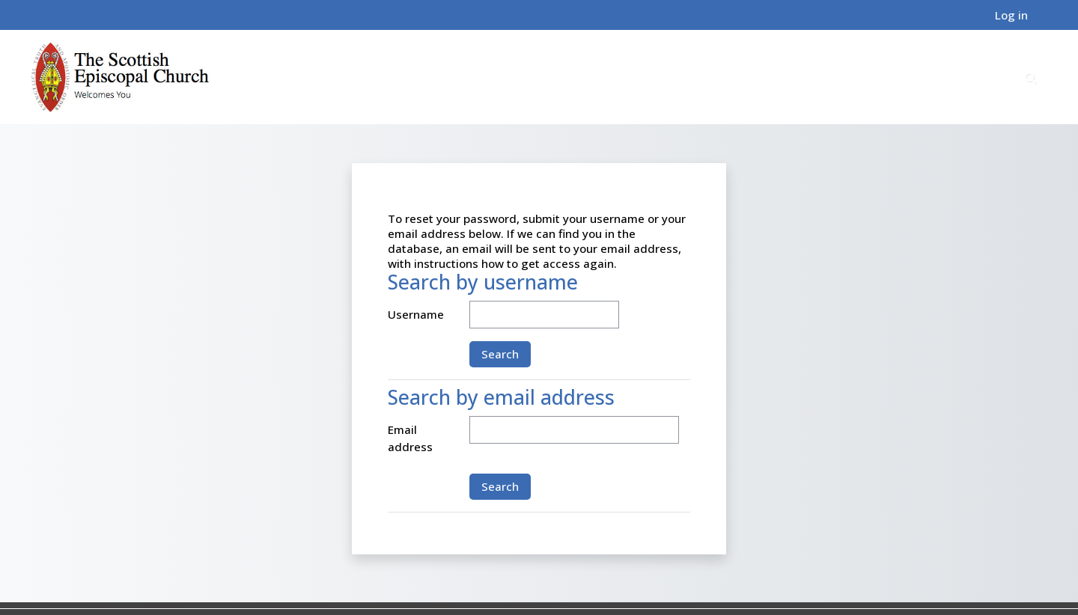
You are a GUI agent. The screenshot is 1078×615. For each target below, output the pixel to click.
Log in (1011, 14)
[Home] (120, 76)
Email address (410, 438)
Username (416, 314)
